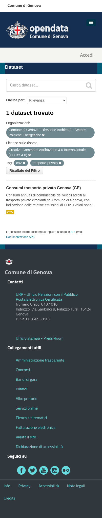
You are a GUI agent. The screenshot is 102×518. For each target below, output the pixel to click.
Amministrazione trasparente (40, 360)
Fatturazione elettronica (36, 427)
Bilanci (21, 389)
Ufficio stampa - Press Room (39, 338)
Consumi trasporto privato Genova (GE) (43, 188)
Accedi (86, 55)
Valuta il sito (26, 437)
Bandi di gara (26, 379)
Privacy (24, 486)
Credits (9, 498)
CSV (10, 212)
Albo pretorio (26, 398)
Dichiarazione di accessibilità (39, 446)
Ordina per (15, 100)
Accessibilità (49, 486)
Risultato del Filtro (24, 171)
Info (7, 486)
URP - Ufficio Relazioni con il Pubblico (47, 294)
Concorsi (23, 370)
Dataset (14, 67)
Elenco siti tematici (31, 418)
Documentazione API (20, 237)
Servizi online (27, 408)
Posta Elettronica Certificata (39, 299)
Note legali (76, 486)
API (73, 232)
